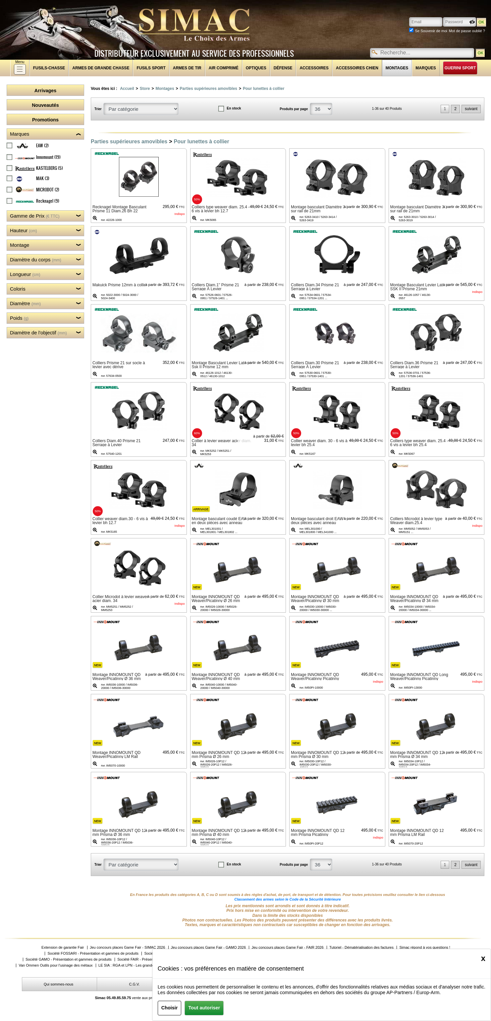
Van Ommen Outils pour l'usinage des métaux (55, 965)
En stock (234, 108)
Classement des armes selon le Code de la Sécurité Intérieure (287, 899)
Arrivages (45, 90)
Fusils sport (150, 68)
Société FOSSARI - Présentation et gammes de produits (92, 953)
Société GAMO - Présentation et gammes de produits (69, 959)
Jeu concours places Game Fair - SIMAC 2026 (127, 947)
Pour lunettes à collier (263, 88)
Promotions (45, 119)
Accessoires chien (357, 68)
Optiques (256, 68)
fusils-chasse (49, 68)
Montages (397, 68)
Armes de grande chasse (100, 68)
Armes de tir (187, 68)
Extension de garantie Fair (62, 947)
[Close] (483, 958)
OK (480, 53)
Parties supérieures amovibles (208, 88)
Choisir (169, 1007)
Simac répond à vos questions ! (424, 947)
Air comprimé (224, 68)
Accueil (127, 88)
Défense (283, 68)
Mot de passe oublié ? (467, 31)
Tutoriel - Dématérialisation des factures (361, 947)
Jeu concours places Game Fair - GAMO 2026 (208, 947)
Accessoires (314, 68)
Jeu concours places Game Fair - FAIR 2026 (287, 947)
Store (145, 88)
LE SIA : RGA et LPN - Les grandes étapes (133, 965)
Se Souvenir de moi (431, 31)
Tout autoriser (204, 1007)
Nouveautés (45, 105)
